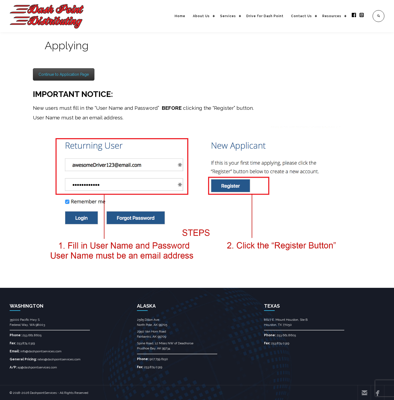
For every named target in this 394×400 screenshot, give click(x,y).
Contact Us (301, 16)
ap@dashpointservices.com (37, 367)
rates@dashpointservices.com (59, 359)
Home (180, 16)
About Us (201, 16)
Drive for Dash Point (265, 16)
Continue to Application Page (64, 74)
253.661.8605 (31, 335)
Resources (331, 16)
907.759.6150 (159, 359)
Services (228, 16)
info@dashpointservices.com (41, 351)
